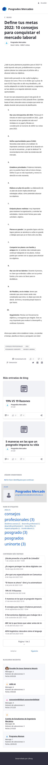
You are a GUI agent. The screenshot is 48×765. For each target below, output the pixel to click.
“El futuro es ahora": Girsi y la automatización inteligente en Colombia (23, 582)
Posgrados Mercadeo (18, 42)
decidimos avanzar (12, 524)
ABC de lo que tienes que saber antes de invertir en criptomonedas (23, 623)
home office (30, 526)
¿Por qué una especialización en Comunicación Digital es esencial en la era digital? (23, 574)
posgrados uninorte (13, 349)
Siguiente (34, 651)
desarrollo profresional (14, 526)
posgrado (16, 532)
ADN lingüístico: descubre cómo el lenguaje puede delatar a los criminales (23, 631)
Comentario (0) (19, 359)
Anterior (14, 651)
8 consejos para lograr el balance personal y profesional (23, 607)
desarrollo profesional (31, 524)
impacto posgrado (12, 528)
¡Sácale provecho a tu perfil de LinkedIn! (22, 558)
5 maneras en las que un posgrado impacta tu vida (22, 443)
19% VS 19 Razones (18, 401)
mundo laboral (29, 349)
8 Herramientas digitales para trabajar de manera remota (23, 615)
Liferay (30, 758)
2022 (27, 346)
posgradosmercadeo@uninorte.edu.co (29, 495)
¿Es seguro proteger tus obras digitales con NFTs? (23, 566)
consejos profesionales (14, 346)
